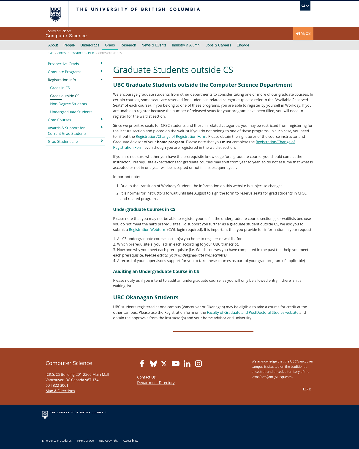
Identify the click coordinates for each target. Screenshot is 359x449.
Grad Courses (59, 119)
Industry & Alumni (186, 45)
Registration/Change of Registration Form (171, 136)
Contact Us (146, 377)
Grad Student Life (63, 141)
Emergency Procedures (57, 441)
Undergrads (90, 45)
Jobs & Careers (218, 45)
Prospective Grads (63, 63)
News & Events (153, 45)
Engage (243, 45)
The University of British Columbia (55, 14)
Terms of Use (85, 441)
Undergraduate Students (71, 111)
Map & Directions (60, 390)
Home (49, 53)
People (69, 45)
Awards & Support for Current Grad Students (67, 130)
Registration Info (82, 53)
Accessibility (130, 441)
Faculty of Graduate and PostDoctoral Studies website (253, 312)
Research (128, 45)
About (53, 45)
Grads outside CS (64, 95)
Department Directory (156, 382)
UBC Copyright (108, 441)
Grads (110, 45)
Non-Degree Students (68, 103)
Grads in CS (60, 87)
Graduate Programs (65, 71)
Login (307, 389)
